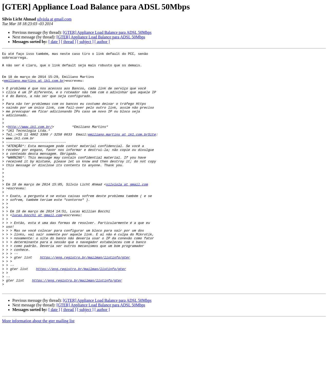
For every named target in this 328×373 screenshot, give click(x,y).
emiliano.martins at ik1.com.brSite (122, 151)
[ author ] (102, 41)
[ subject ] (85, 41)
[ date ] (54, 41)
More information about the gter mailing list (38, 368)
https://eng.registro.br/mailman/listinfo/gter (85, 298)
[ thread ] (68, 41)
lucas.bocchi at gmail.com (37, 248)
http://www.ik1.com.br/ (30, 142)
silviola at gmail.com (54, 19)
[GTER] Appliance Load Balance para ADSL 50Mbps (107, 32)
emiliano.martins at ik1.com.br (34, 86)
